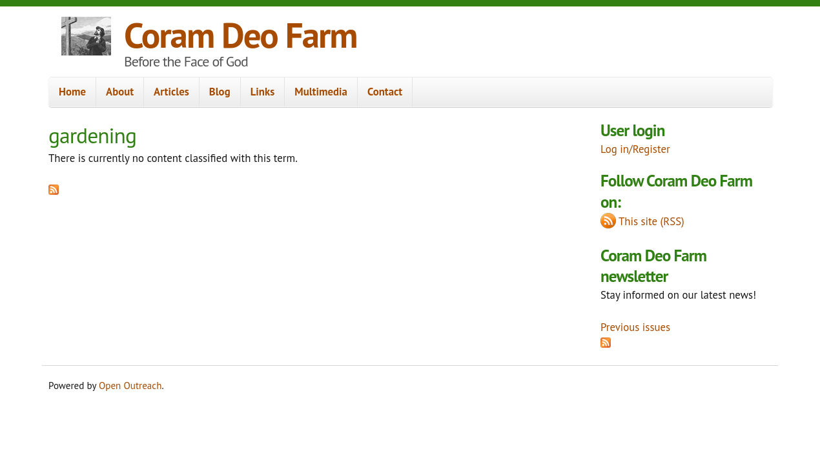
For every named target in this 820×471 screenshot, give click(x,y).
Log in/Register (635, 149)
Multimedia (320, 92)
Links (263, 92)
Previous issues (635, 327)
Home (72, 92)
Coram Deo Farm (240, 34)
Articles (171, 92)
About (120, 92)
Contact (384, 92)
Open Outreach (130, 385)
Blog (220, 92)
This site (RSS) (651, 221)
